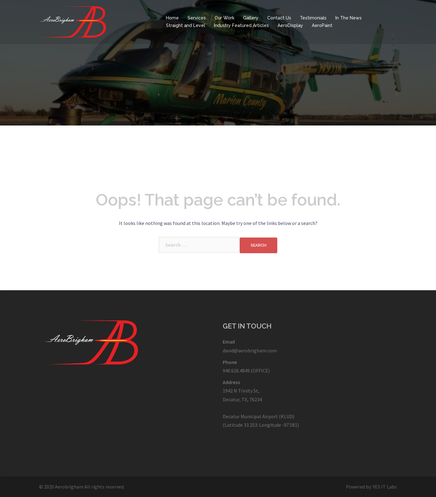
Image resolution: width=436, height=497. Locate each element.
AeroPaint (322, 25)
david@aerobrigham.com (250, 350)
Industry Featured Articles (241, 25)
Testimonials (313, 17)
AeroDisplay (290, 25)
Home (172, 17)
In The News (348, 17)
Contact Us (279, 17)
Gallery (250, 17)
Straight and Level (185, 25)
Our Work (224, 17)
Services (197, 17)
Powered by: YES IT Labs (371, 487)
